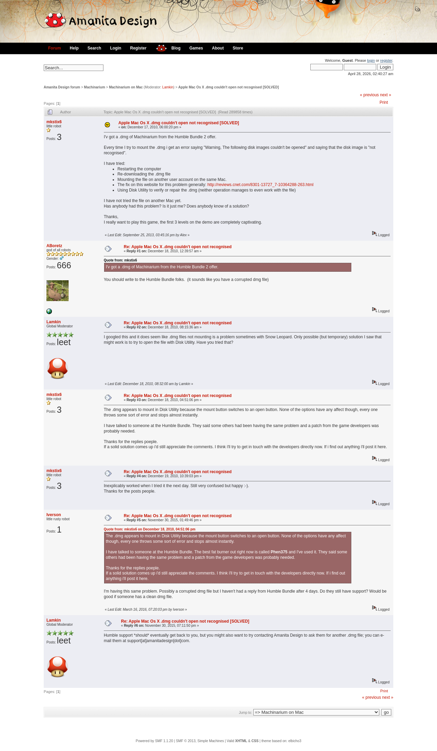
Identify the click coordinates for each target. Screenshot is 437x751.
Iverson (53, 514)
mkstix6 (54, 121)
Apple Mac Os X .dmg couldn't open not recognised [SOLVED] (228, 87)
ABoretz (54, 245)
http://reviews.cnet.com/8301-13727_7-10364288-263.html (260, 184)
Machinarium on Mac (126, 87)
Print (384, 102)
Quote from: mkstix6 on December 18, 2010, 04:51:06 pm (149, 529)
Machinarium (94, 87)
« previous (369, 95)
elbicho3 (294, 741)
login (371, 60)
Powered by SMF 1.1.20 (154, 741)
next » (385, 95)
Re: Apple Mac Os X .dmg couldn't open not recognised (178, 246)
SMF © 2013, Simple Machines (200, 741)
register (386, 60)
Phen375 (279, 552)
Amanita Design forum (62, 87)
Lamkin (167, 87)
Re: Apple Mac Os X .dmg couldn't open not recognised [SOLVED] (185, 621)
